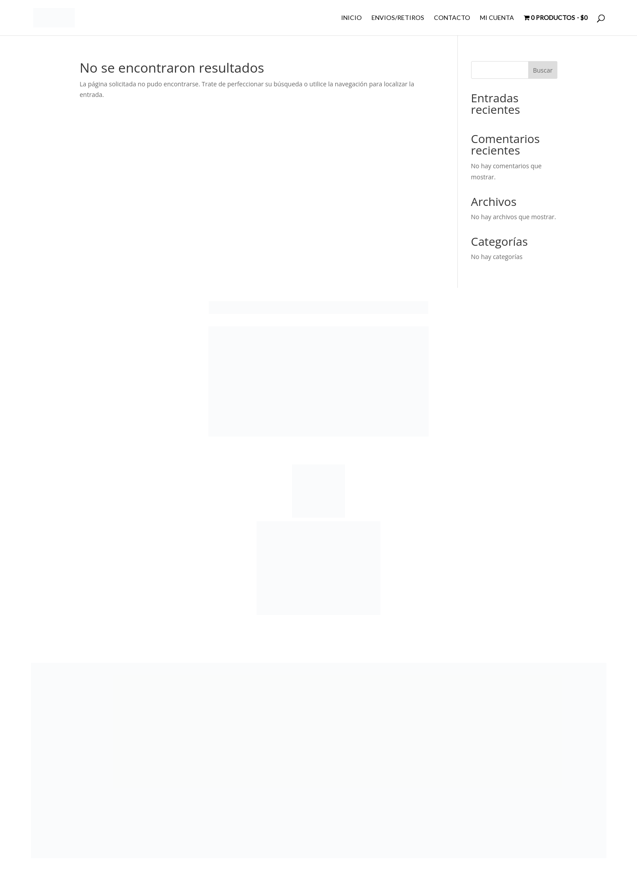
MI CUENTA (497, 18)
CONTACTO (452, 18)
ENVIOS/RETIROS (398, 18)
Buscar (543, 70)
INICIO (351, 18)
